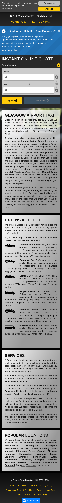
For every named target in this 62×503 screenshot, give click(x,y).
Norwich (52, 459)
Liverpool (23, 457)
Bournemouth (12, 448)
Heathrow (10, 454)
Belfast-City (41, 442)
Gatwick (41, 451)
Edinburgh (21, 451)
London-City (39, 457)
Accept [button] (49, 9)
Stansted (20, 465)
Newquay (39, 459)
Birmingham (32, 445)
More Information (10, 50)
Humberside (25, 454)
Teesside (31, 465)
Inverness (41, 454)
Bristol (24, 448)
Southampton (50, 462)
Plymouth (10, 462)
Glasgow (52, 451)
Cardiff (34, 448)
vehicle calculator (31, 240)
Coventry (45, 448)
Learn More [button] (7, 8)
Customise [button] (49, 3)
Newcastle (26, 459)
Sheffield (35, 462)
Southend (10, 465)
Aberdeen (29, 442)
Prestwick (23, 462)
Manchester (11, 459)
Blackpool (51, 445)
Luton (54, 457)
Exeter (32, 451)
